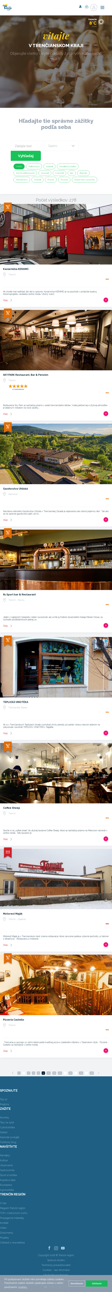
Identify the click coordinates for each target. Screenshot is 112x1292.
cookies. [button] (22, 1287)
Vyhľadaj (89, 146)
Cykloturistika (7, 1117)
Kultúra (4, 1150)
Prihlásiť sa (86, 6)
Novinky (4, 1107)
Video (3, 1217)
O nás (3, 1193)
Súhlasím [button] (97, 1283)
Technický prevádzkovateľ (56, 1255)
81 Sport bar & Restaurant (19, 584)
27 (81, 1063)
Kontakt (4, 1212)
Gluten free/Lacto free (84, 170)
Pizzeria (64, 170)
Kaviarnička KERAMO (16, 259)
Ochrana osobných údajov (56, 1269)
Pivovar (50, 170)
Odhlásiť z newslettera (12, 1232)
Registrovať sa (80, 6)
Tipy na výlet (7, 1112)
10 (48, 1063)
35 (92, 1063)
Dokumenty (6, 1222)
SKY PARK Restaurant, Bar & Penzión (25, 364)
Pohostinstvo (22, 170)
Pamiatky (5, 1145)
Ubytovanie (6, 1155)
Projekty (4, 1227)
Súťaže (3, 1122)
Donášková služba (67, 156)
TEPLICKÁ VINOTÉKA (15, 692)
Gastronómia (7, 1160)
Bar (71, 163)
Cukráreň (59, 163)
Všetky (19, 156)
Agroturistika (7, 1179)
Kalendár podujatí (9, 1127)
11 (54, 1063)
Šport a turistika (8, 1165)
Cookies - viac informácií (56, 1260)
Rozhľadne (6, 1175)
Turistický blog (8, 1132)
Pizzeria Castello (13, 1009)
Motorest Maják (12, 903)
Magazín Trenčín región (12, 1198)
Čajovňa (83, 163)
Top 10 (3, 1089)
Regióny (4, 1094)
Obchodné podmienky (56, 1265)
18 (70, 1063)
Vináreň (37, 170)
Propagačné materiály (12, 1208)
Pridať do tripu (106, 290)
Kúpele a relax (8, 1170)
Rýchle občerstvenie (25, 163)
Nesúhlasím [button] (77, 1283)
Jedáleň (49, 156)
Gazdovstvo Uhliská (15, 478)
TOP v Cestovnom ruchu (13, 1203)
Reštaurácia (34, 156)
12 (60, 1063)
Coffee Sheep (11, 797)
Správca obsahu (56, 1250)
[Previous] (13, 1062)
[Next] (98, 1062)
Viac (5, 290)
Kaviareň (45, 163)
